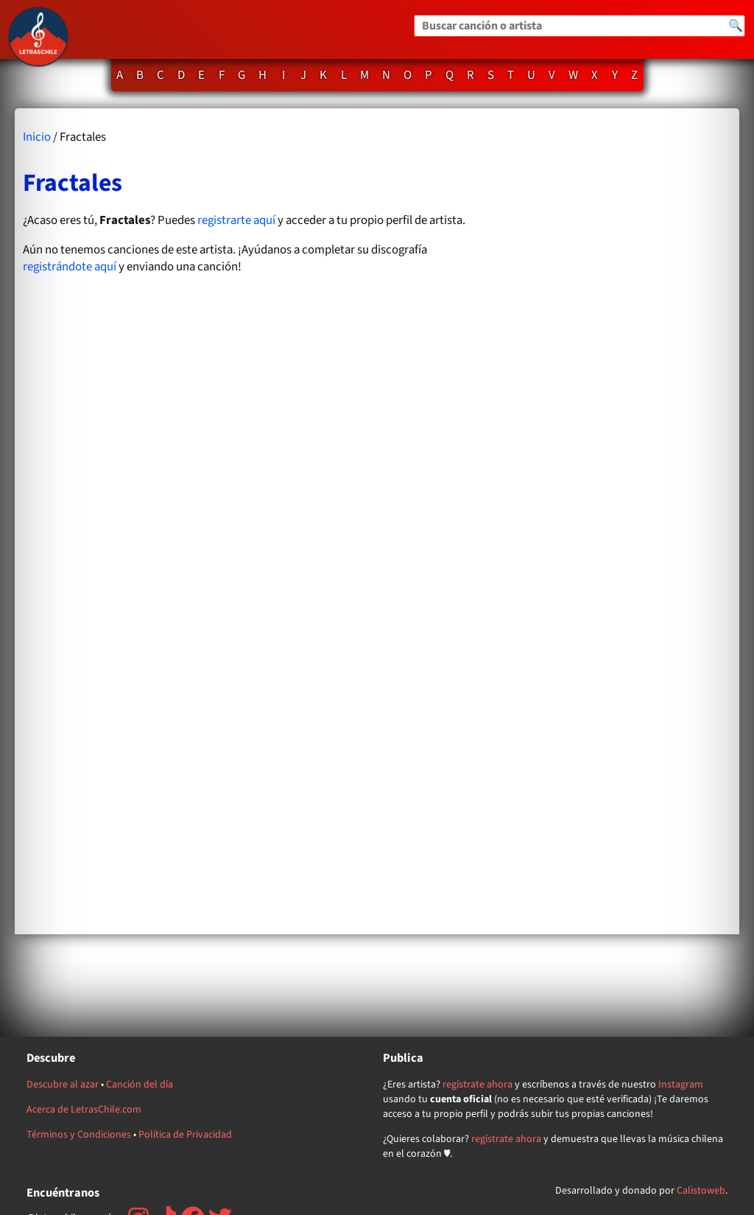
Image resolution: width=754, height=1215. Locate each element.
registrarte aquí (236, 220)
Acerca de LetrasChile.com (84, 1109)
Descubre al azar (63, 1084)
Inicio (37, 137)
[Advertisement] (613, 521)
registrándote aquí (69, 267)
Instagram (680, 1084)
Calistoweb (701, 1190)
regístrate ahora (477, 1084)
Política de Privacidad (185, 1134)
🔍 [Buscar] (735, 26)
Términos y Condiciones (79, 1134)
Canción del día (139, 1084)
